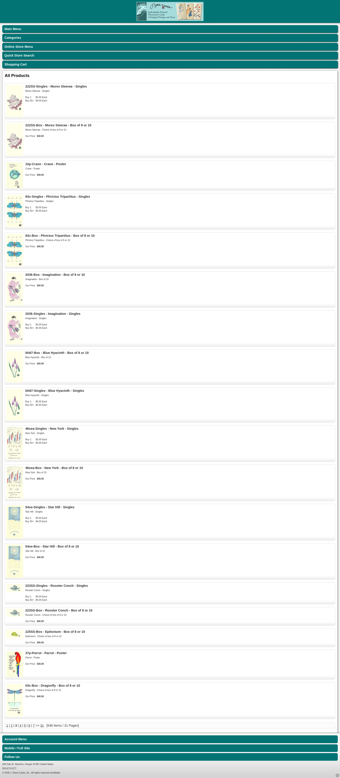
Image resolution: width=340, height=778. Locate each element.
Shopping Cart (15, 64)
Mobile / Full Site (17, 748)
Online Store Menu (18, 46)
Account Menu (15, 739)
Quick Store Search (19, 55)
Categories (12, 37)
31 (42, 725)
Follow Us (12, 757)
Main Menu (12, 29)
